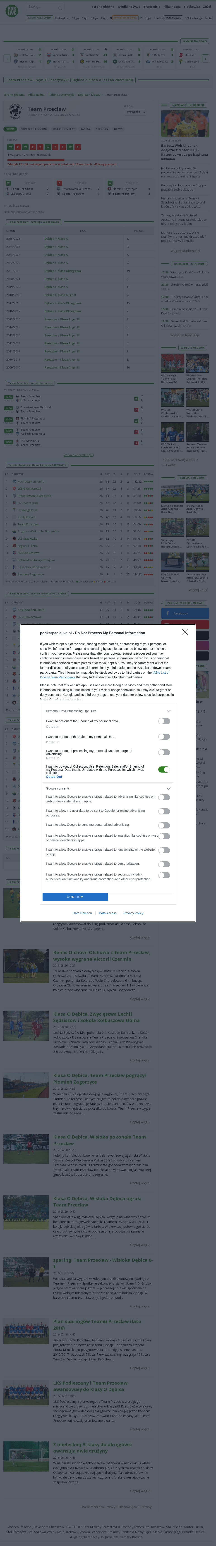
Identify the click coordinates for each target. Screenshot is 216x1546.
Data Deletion (82, 913)
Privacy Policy (133, 913)
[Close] (186, 633)
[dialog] (108, 773)
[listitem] (108, 711)
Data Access (108, 913)
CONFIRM (75, 897)
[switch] (164, 721)
